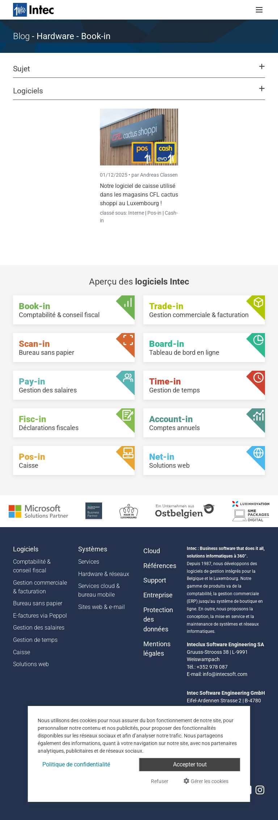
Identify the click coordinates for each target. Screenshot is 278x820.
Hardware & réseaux (103, 574)
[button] (139, 72)
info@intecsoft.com (225, 674)
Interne (136, 213)
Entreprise (158, 595)
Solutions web (31, 664)
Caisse (21, 652)
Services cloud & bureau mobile (99, 590)
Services (88, 561)
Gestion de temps (35, 639)
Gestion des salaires (38, 627)
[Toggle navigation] (259, 10)
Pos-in (154, 213)
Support (154, 580)
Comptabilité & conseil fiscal (32, 566)
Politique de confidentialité (76, 764)
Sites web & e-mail (101, 607)
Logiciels (25, 549)
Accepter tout (190, 764)
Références (159, 565)
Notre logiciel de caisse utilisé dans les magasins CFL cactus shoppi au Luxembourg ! (139, 194)
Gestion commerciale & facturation (40, 587)
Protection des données (158, 619)
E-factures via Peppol (40, 615)
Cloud (151, 551)
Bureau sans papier (37, 603)
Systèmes (92, 549)
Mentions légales (156, 648)
